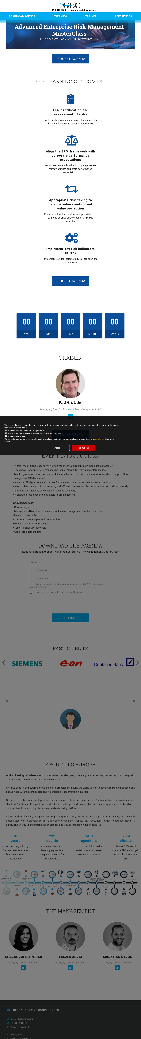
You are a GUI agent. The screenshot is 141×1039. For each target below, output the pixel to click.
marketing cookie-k (15, 436)
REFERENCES (123, 16)
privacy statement (98, 439)
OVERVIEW (60, 16)
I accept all (83, 447)
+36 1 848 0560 (58, 10)
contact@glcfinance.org (82, 10)
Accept (58, 448)
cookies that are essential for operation (24, 430)
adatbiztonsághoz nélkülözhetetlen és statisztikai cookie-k (33, 433)
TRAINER (91, 16)
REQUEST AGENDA (70, 59)
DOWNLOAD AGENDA (22, 16)
